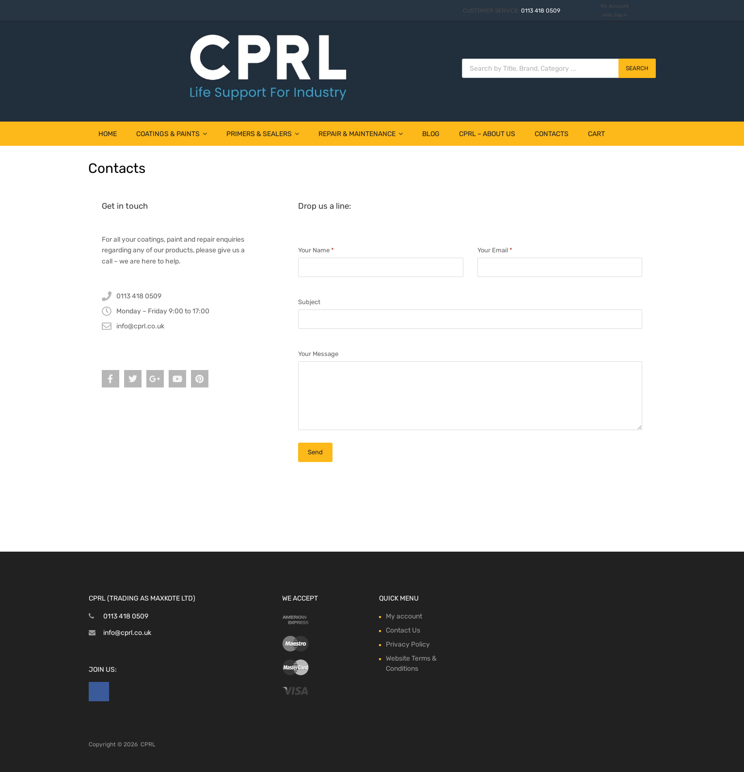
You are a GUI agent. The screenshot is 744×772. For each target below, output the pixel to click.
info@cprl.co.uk (127, 633)
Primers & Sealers (262, 134)
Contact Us (403, 630)
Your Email (494, 250)
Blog (431, 134)
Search (637, 68)
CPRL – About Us (487, 134)
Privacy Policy (408, 644)
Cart (596, 134)
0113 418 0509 (540, 10)
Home (107, 134)
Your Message (318, 353)
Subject (309, 302)
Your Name (316, 250)
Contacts (552, 134)
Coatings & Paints (171, 134)
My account (404, 616)
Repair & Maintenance (360, 134)
